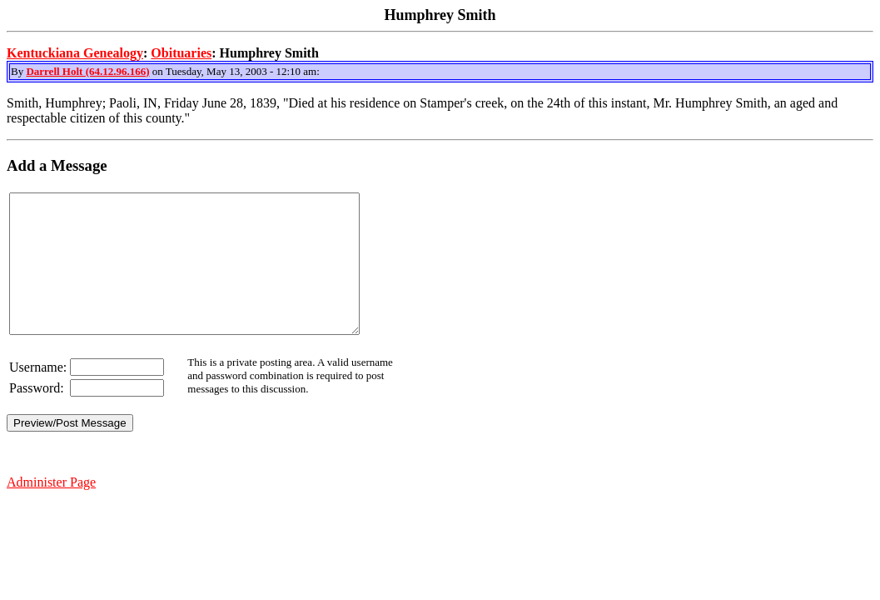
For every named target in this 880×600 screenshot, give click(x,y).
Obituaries (181, 53)
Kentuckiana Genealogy (75, 53)
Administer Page (51, 509)
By (18, 71)
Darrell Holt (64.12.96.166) (87, 71)
